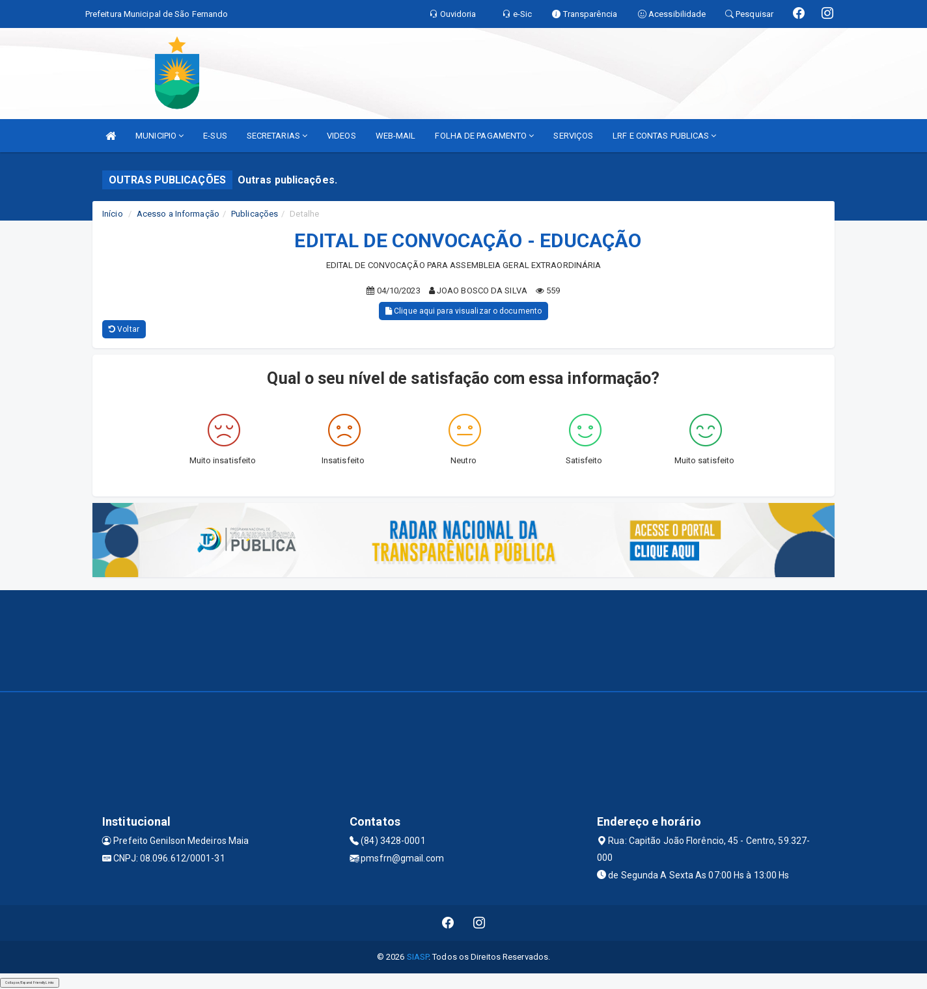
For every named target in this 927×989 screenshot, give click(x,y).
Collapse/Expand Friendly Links (29, 982)
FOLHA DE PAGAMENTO (484, 136)
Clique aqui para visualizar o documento (463, 311)
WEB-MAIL (396, 136)
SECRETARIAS (277, 136)
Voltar (124, 329)
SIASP (418, 957)
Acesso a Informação (178, 214)
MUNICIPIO (159, 136)
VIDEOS (341, 136)
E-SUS (215, 136)
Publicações (254, 214)
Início (112, 214)
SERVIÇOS (573, 136)
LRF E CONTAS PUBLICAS (664, 136)
